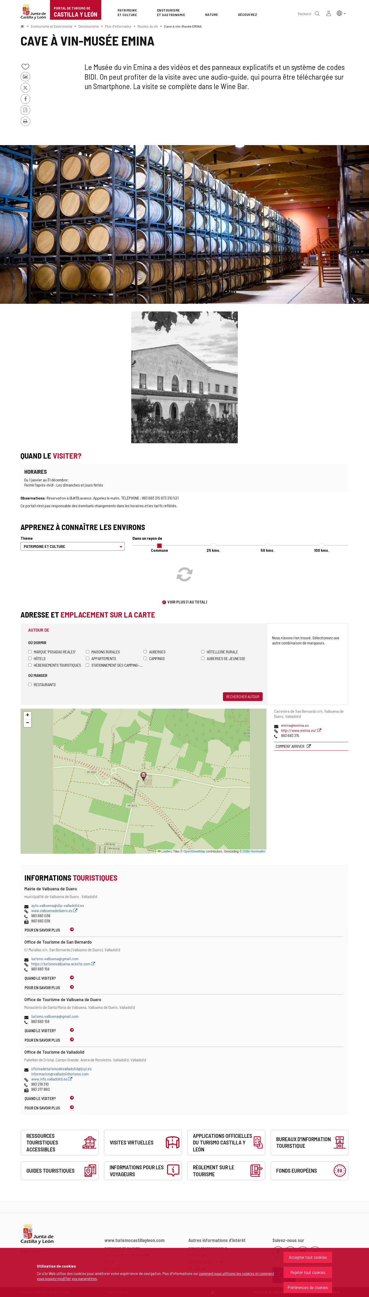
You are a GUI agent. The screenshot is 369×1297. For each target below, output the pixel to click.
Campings (154, 658)
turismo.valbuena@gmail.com (54, 958)
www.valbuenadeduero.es (54, 910)
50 (267, 550)
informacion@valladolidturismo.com (60, 1073)
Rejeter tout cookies (307, 1272)
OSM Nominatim (254, 851)
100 (321, 550)
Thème (26, 538)
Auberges (155, 651)
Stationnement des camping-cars (115, 665)
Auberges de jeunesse (223, 658)
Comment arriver (290, 746)
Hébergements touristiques (54, 665)
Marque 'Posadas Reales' (52, 651)
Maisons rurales (103, 651)
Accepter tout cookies (308, 1257)
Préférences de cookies (308, 1287)
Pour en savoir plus (42, 929)
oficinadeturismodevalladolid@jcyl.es (61, 1068)
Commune (159, 550)
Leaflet (164, 851)
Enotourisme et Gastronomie (51, 26)
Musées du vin (148, 26)
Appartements (101, 658)
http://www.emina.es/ (301, 730)
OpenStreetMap (194, 851)
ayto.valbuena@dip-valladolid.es (57, 905)
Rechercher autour (242, 696)
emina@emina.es (295, 725)
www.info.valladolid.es (51, 1078)
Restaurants (42, 684)
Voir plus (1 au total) (187, 601)
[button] (341, 13)
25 (213, 550)
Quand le (40, 978)
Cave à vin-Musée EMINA (183, 26)
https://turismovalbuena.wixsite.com (63, 963)
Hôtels (37, 658)
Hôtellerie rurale (219, 651)
